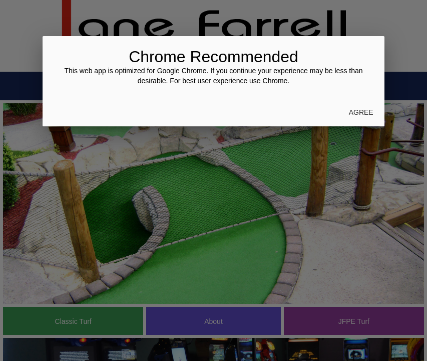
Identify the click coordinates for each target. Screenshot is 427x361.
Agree (361, 112)
